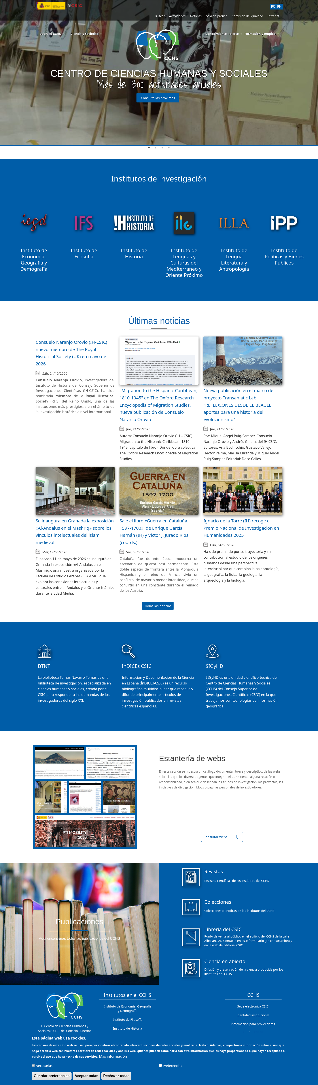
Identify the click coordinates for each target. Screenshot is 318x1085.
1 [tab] (149, 148)
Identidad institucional (253, 1015)
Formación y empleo (260, 34)
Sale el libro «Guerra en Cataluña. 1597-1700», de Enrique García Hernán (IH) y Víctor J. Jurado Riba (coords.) (154, 531)
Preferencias (172, 1066)
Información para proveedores (253, 1024)
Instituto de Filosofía (127, 1019)
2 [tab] (155, 148)
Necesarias (44, 1066)
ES (273, 6)
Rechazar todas (116, 1076)
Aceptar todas (86, 1076)
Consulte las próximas (158, 98)
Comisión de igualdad (247, 16)
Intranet (273, 16)
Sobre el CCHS (52, 34)
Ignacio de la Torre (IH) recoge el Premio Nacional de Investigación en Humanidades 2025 (241, 528)
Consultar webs (215, 837)
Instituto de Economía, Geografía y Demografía (127, 1008)
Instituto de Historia (127, 1028)
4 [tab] (169, 148)
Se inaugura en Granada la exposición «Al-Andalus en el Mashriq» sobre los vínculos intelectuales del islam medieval (75, 531)
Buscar (160, 16)
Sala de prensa (216, 16)
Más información (113, 1056)
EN (279, 6)
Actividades (177, 16)
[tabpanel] (159, 73)
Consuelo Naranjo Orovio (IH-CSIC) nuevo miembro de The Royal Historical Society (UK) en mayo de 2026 (71, 353)
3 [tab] (162, 148)
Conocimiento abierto (222, 34)
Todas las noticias (158, 606)
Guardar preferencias (52, 1076)
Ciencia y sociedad (86, 34)
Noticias (196, 16)
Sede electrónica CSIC (252, 1006)
